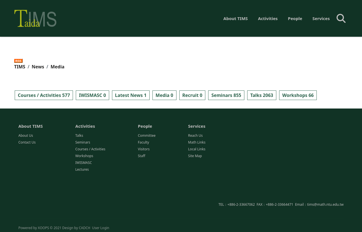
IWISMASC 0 (92, 95)
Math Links (196, 142)
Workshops (84, 156)
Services (321, 18)
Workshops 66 (298, 95)
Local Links (196, 149)
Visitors (143, 149)
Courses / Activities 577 (44, 95)
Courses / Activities (90, 149)
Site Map (195, 156)
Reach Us (195, 135)
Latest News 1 (130, 95)
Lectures (82, 169)
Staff (141, 156)
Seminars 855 (226, 95)
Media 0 (164, 95)
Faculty (143, 142)
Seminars (82, 142)
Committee (147, 135)
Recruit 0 (192, 95)
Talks (79, 135)
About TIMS (235, 18)
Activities (268, 18)
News (38, 67)
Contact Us (27, 142)
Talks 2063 (261, 95)
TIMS (19, 67)
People (295, 18)
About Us (25, 135)
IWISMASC (83, 163)
